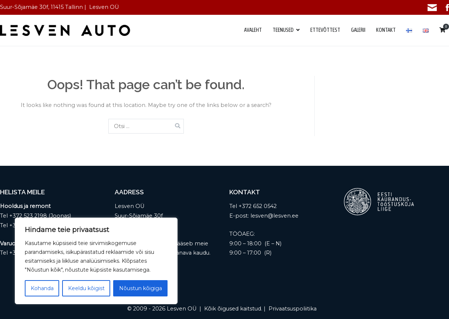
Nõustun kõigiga (140, 288)
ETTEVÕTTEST (325, 30)
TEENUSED (283, 30)
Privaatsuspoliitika (293, 308)
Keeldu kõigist (86, 288)
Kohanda (42, 288)
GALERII (358, 30)
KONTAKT (386, 30)
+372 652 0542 (258, 206)
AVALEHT (253, 30)
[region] (96, 261)
